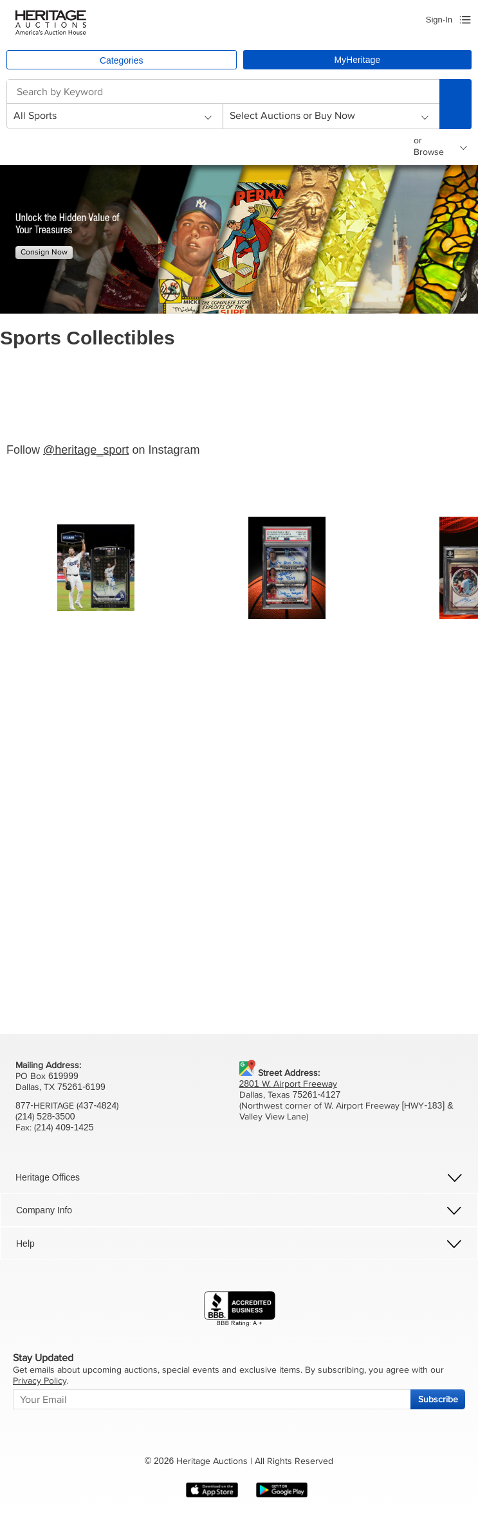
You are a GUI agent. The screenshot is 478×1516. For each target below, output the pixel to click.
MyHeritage (357, 60)
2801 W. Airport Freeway (288, 1083)
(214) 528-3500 (45, 1116)
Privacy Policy (39, 1380)
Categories (121, 60)
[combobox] (223, 92)
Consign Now (44, 252)
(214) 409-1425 (64, 1127)
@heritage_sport (86, 449)
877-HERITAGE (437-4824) (66, 1105)
